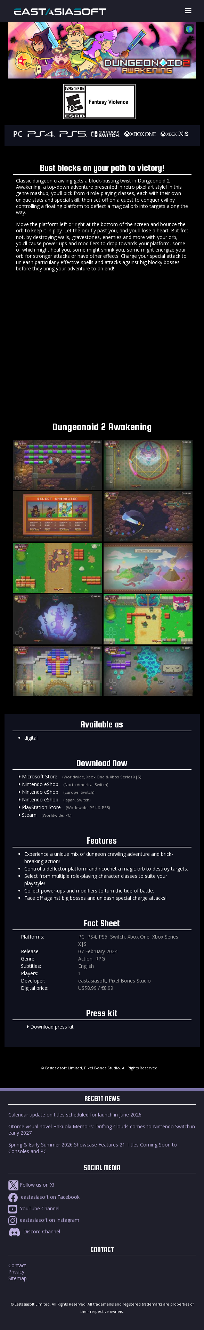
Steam (29, 815)
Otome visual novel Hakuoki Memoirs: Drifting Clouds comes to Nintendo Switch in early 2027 (101, 1129)
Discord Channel (34, 1231)
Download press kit (52, 1026)
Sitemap (17, 1278)
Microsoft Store (39, 776)
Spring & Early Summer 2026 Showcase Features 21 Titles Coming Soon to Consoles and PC (92, 1147)
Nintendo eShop (40, 784)
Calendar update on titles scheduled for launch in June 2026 (74, 1114)
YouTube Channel (33, 1208)
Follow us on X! (31, 1184)
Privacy (16, 1271)
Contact (17, 1265)
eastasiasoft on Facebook (44, 1197)
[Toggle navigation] (188, 11)
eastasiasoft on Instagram (43, 1220)
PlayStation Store (41, 807)
